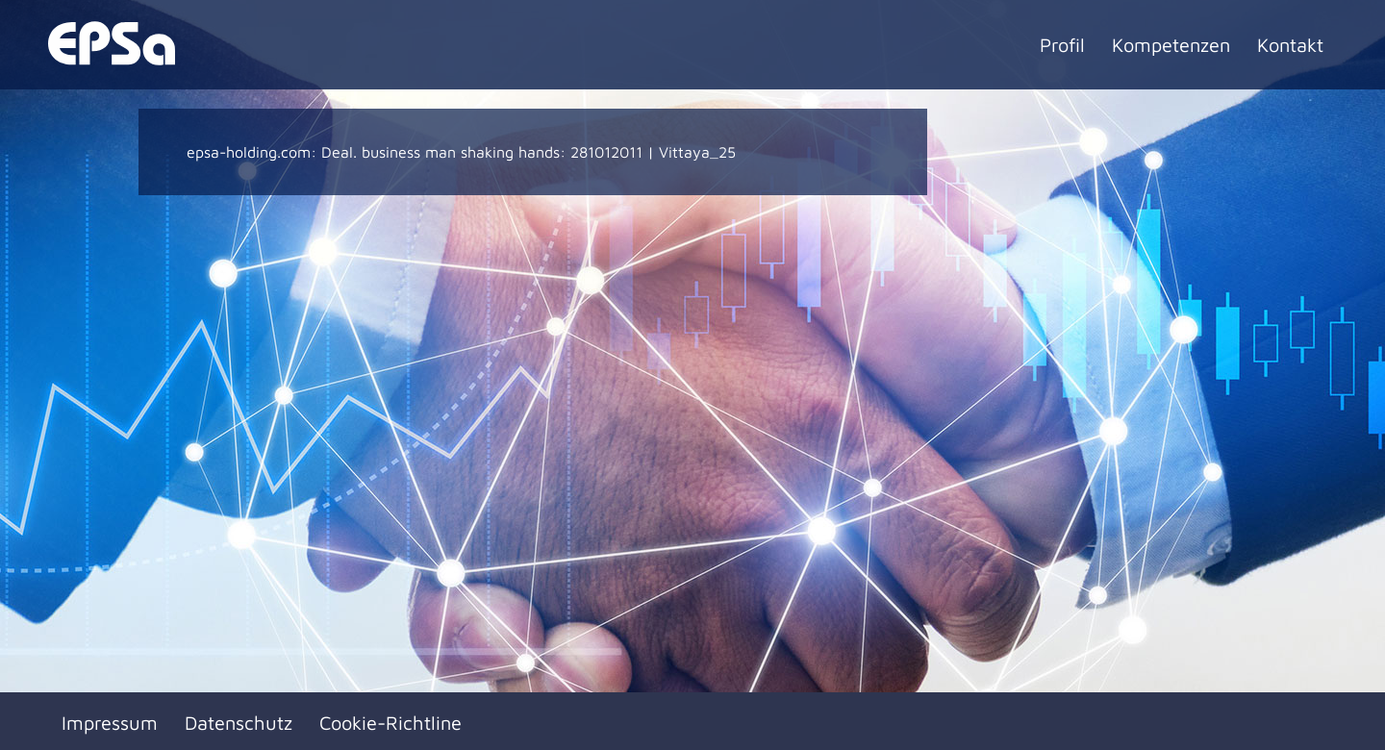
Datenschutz (238, 723)
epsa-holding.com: (251, 152)
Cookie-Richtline (390, 723)
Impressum (110, 723)
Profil (1062, 45)
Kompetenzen (1171, 45)
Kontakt (1290, 45)
